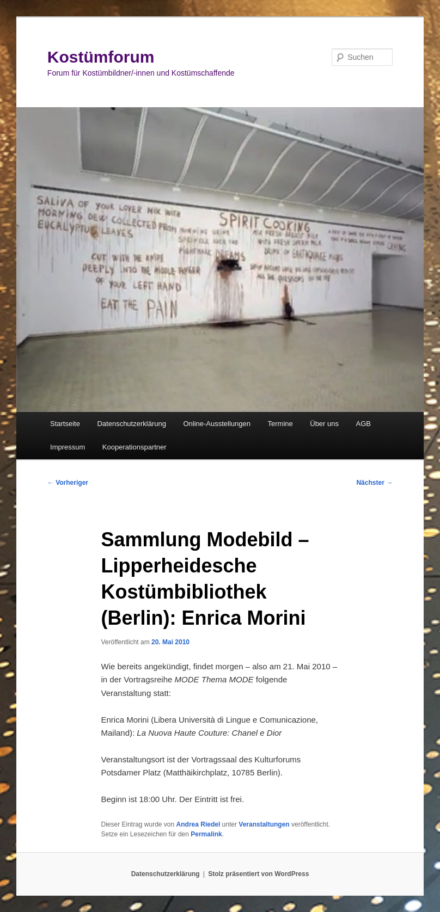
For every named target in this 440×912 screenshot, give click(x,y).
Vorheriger (67, 482)
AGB (363, 424)
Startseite (65, 424)
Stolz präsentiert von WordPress (258, 874)
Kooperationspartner (134, 447)
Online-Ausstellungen (216, 424)
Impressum (67, 447)
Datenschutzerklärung (131, 424)
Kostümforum (101, 57)
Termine (280, 424)
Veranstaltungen (264, 824)
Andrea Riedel (198, 824)
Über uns (324, 424)
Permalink (206, 834)
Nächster (374, 482)
